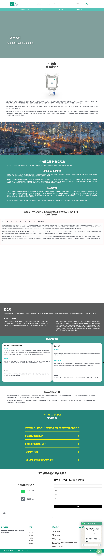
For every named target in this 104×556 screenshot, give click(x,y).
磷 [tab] (29, 221)
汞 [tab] (25, 221)
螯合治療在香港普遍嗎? (35, 439)
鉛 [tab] (16, 221)
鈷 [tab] (11, 221)
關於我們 (40, 4)
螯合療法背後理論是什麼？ (36, 447)
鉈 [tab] (34, 221)
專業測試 (31, 541)
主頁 (30, 534)
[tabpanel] (52, 233)
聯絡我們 (78, 4)
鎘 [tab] (7, 221)
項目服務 (48, 4)
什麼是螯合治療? (32, 455)
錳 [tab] (20, 221)
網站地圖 (31, 546)
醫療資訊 (57, 4)
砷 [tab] (2, 221)
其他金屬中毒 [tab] (41, 221)
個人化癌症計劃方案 (67, 4)
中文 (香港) (86, 4)
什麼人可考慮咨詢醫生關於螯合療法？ (41, 464)
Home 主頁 (32, 4)
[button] (52, 429)
